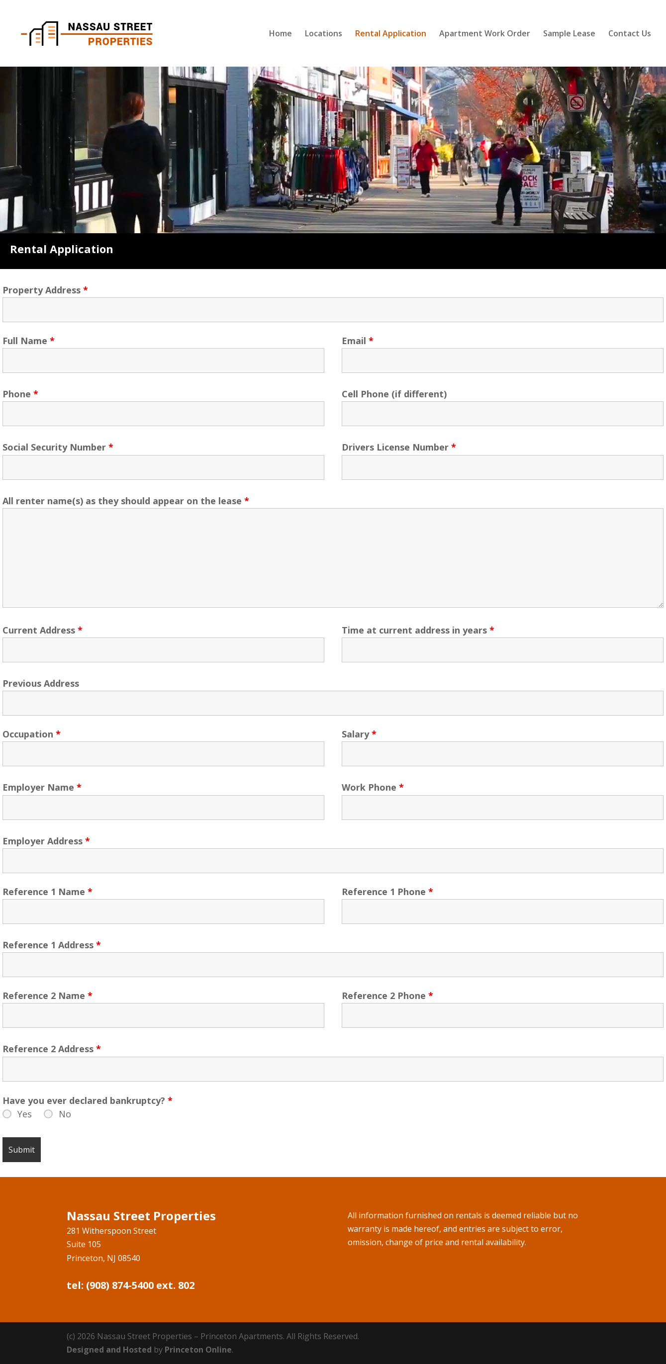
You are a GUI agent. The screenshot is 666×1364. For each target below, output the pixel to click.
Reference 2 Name (47, 995)
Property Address (45, 290)
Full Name (28, 341)
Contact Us (629, 34)
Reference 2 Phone (387, 995)
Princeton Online (198, 1349)
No (65, 1114)
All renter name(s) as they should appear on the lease (125, 501)
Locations (323, 34)
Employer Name (42, 787)
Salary (359, 734)
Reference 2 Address (51, 1049)
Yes (24, 1114)
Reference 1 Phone (387, 892)
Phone (20, 394)
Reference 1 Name (47, 892)
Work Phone (373, 787)
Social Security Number (57, 447)
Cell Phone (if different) (394, 394)
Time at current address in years (418, 630)
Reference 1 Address (51, 945)
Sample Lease (569, 34)
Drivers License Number (399, 447)
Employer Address (46, 841)
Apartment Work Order (484, 34)
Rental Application (390, 34)
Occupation (31, 734)
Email (358, 341)
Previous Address (40, 683)
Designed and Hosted (109, 1349)
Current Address (42, 630)
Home (280, 34)
